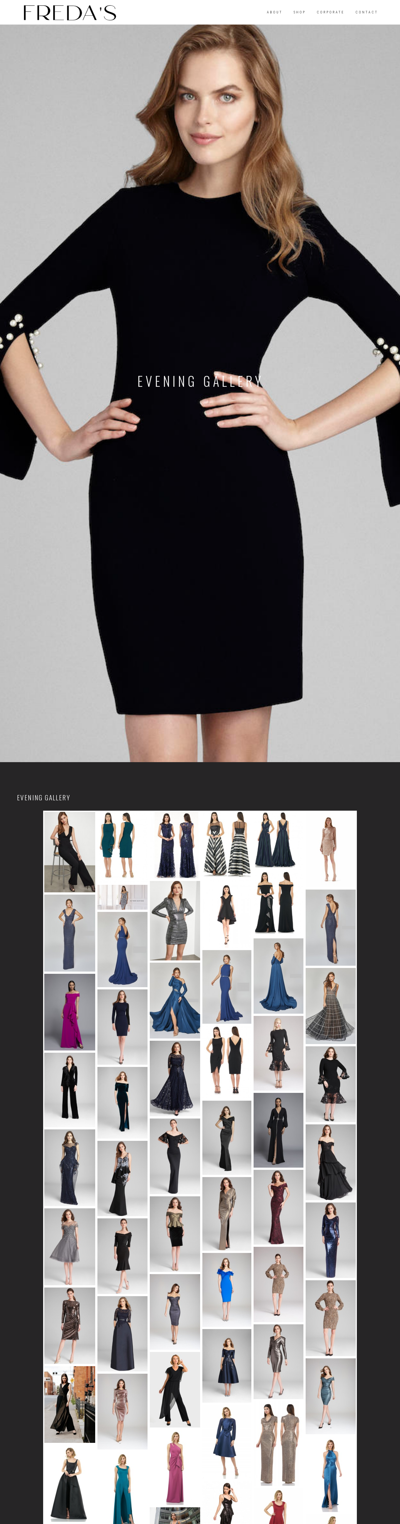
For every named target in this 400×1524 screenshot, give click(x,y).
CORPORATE (330, 12)
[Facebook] (25, 1432)
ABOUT (275, 12)
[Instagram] (42, 1432)
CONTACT (366, 12)
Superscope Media (226, 1493)
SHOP (300, 12)
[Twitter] (58, 1432)
